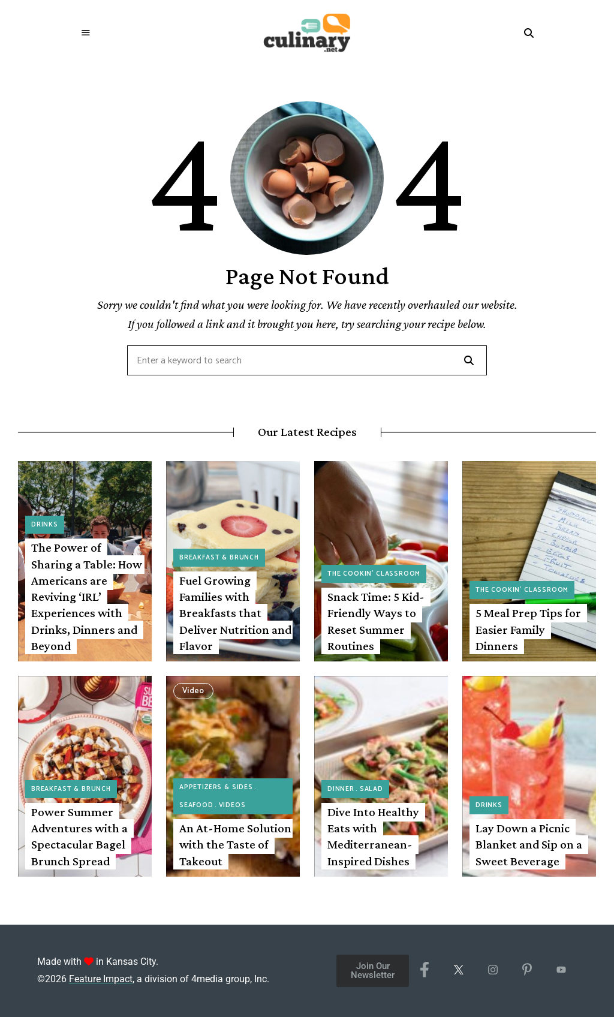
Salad (371, 789)
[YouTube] (561, 971)
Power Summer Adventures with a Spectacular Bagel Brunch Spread (79, 836)
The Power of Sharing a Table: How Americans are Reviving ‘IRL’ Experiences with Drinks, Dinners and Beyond (86, 596)
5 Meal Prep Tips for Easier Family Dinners (528, 629)
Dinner (340, 789)
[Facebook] (424, 971)
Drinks (44, 524)
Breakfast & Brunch (219, 557)
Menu (86, 33)
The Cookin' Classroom (373, 573)
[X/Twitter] (458, 971)
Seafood (196, 805)
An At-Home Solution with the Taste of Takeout (235, 844)
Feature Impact (101, 979)
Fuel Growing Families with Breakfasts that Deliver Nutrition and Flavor (235, 613)
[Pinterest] (527, 971)
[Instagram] (492, 971)
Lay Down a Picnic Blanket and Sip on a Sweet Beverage (528, 844)
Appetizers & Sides (216, 787)
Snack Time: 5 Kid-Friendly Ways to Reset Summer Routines (376, 621)
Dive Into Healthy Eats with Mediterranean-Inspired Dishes (373, 836)
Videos (232, 805)
